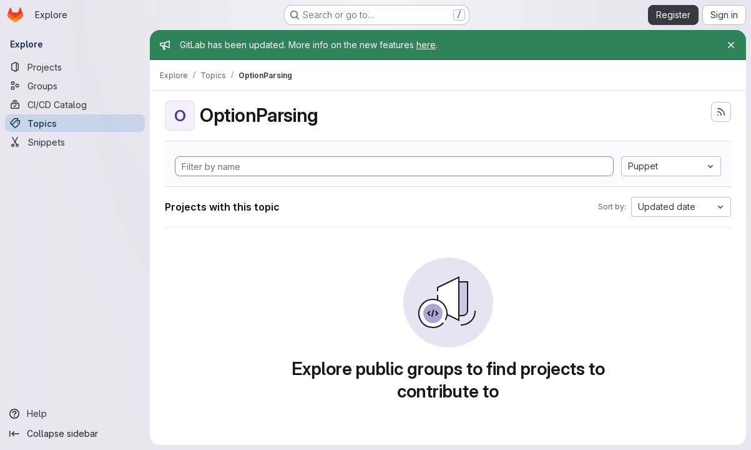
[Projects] (75, 67)
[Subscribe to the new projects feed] (721, 112)
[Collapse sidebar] (75, 433)
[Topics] (75, 123)
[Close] (731, 45)
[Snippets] (75, 142)
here (426, 44)
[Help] (75, 413)
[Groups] (75, 85)
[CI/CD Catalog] (75, 104)
